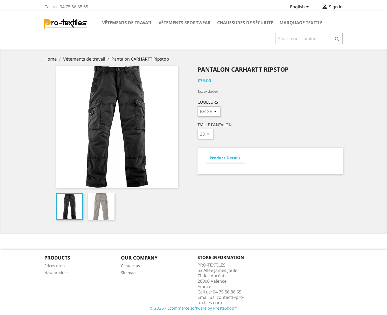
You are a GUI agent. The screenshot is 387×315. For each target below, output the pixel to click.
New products (57, 272)
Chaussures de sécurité (245, 23)
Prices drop (54, 265)
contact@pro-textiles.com (221, 300)
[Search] (309, 38)
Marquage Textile (301, 23)
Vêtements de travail (127, 23)
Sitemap (128, 272)
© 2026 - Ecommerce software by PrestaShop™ (193, 308)
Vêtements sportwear (185, 23)
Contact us (130, 265)
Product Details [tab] (225, 157)
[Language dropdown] (300, 7)
